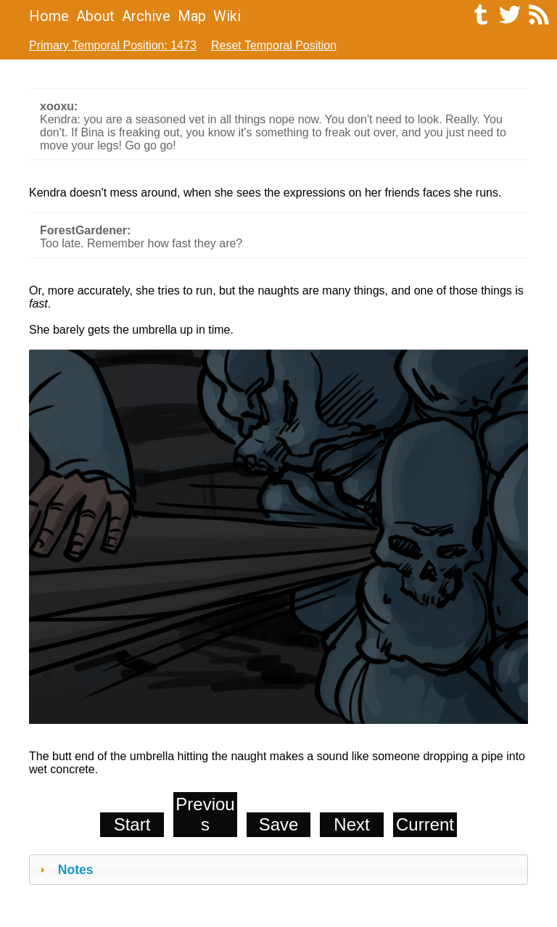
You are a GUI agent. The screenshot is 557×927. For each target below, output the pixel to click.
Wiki (227, 16)
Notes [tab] (65, 869)
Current (425, 824)
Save (279, 824)
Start (132, 824)
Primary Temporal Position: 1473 (113, 45)
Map (192, 16)
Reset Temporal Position (274, 45)
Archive (146, 16)
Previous (205, 814)
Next (351, 824)
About (95, 16)
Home (49, 16)
